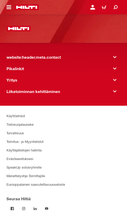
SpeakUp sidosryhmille (24, 167)
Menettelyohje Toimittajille (26, 176)
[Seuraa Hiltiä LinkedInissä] (35, 208)
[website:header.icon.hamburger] (9, 7)
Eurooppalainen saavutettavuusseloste (36, 184)
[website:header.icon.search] (115, 7)
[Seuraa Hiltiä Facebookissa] (12, 208)
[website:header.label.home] (27, 7)
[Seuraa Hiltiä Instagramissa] (23, 208)
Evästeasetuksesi (20, 159)
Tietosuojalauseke (20, 124)
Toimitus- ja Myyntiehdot (25, 141)
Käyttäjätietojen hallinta (24, 150)
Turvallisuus (15, 133)
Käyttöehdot (16, 116)
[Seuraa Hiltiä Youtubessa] (46, 208)
